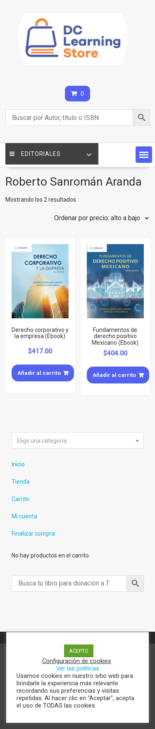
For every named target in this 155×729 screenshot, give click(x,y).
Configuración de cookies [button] (76, 661)
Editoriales (35, 154)
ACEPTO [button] (78, 651)
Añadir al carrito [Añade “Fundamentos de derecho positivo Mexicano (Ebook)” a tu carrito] (114, 375)
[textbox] (77, 441)
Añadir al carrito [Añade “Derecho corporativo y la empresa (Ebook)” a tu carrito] (39, 373)
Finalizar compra (33, 533)
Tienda (21, 481)
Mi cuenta (24, 516)
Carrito (20, 499)
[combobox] (78, 440)
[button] (144, 154)
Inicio (18, 464)
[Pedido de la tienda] (99, 218)
